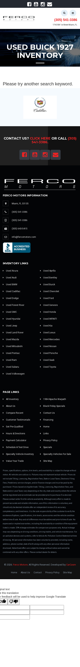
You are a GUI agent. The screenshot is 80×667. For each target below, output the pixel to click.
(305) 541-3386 (65, 20)
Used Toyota (48, 367)
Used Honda (48, 312)
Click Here (40, 138)
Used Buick (47, 284)
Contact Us (47, 413)
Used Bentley (48, 277)
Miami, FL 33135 (20, 203)
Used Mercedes (50, 339)
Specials (46, 447)
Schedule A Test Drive (16, 447)
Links (44, 433)
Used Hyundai (11, 319)
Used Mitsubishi (13, 346)
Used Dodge (11, 298)
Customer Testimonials (16, 419)
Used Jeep (10, 325)
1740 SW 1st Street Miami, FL (65, 25)
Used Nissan (48, 346)
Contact (38, 572)
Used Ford (47, 298)
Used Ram (10, 360)
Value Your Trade (13, 461)
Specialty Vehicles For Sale (55, 454)
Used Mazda (11, 339)
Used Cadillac (11, 291)
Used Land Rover (13, 332)
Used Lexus (47, 332)
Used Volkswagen (14, 373)
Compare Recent (13, 413)
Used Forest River (13, 305)
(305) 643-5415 (19, 228)
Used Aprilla (48, 270)
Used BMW (10, 284)
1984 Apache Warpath (53, 399)
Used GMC (10, 312)
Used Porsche (49, 353)
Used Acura (10, 270)
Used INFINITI (48, 319)
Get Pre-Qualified (13, 426)
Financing (46, 419)
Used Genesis (49, 305)
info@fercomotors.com (24, 237)
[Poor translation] (14, 602)
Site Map (46, 461)
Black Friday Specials (52, 406)
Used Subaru (11, 367)
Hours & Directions (14, 433)
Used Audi (10, 277)
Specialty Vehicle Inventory (18, 454)
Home (44, 426)
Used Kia (46, 325)
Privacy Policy (48, 440)
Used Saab (47, 360)
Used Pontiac (11, 353)
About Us (9, 406)
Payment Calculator (14, 440)
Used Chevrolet (49, 291)
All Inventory (11, 399)
